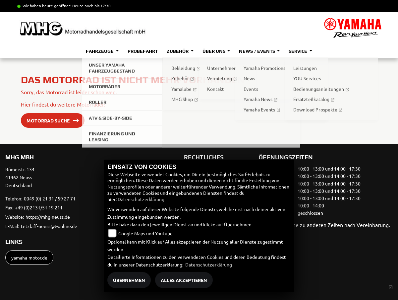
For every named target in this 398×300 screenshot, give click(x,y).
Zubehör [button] (178, 51)
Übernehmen (129, 280)
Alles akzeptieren (184, 280)
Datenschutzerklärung (141, 199)
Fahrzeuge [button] (100, 51)
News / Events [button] (257, 51)
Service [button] (298, 51)
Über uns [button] (214, 51)
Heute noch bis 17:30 (91, 5)
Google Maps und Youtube (145, 233)
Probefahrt (143, 51)
